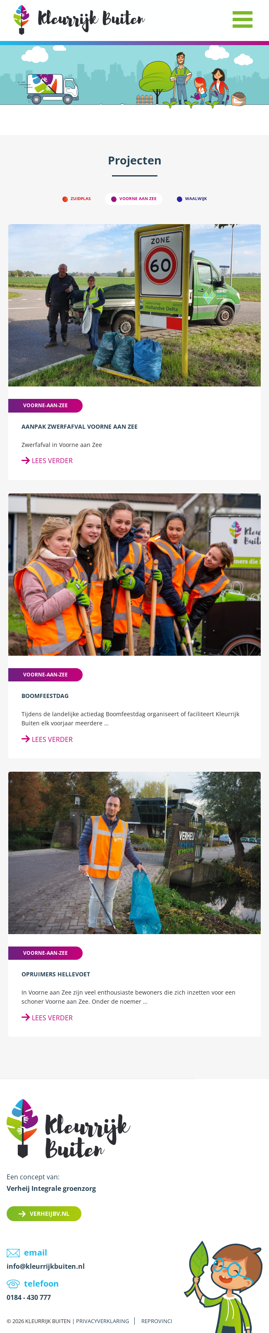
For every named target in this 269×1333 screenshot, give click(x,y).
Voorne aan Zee (138, 198)
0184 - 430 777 (29, 1297)
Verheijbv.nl (49, 1213)
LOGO (79, 19)
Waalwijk (196, 198)
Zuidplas (81, 198)
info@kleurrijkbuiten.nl (46, 1266)
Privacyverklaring (102, 1321)
